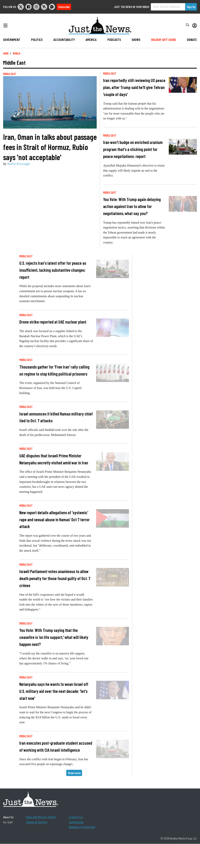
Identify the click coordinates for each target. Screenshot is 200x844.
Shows (136, 39)
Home (6, 53)
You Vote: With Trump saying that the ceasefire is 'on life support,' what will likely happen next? (53, 637)
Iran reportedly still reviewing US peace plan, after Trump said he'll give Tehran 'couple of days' (134, 87)
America (91, 39)
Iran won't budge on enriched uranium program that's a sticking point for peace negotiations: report (133, 149)
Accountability (64, 39)
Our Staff (7, 822)
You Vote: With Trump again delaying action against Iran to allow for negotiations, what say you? (132, 206)
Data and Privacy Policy (41, 817)
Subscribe (64, 7)
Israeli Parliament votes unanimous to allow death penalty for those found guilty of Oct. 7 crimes (54, 578)
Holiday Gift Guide (163, 39)
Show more (74, 773)
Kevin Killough (18, 164)
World (16, 53)
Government (11, 39)
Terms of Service (36, 822)
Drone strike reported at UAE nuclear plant (52, 321)
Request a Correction (82, 827)
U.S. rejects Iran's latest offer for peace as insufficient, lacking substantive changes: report (52, 270)
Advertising (76, 822)
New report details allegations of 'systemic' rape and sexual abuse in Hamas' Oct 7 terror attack (54, 519)
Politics (37, 39)
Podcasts (114, 39)
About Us (8, 817)
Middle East (9, 74)
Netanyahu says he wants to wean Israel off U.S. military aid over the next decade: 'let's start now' (53, 691)
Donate (192, 39)
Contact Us (76, 817)
